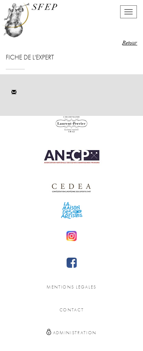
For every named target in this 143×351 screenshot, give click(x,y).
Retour (129, 43)
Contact (71, 310)
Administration (71, 332)
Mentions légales (71, 287)
